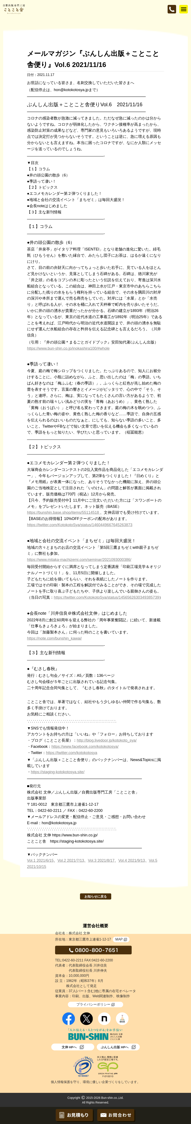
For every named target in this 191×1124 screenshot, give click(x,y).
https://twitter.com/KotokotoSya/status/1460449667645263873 (79, 525)
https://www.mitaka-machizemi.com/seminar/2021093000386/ (79, 560)
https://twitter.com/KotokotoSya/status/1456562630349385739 (106, 597)
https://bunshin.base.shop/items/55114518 (63, 512)
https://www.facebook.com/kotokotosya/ (84, 746)
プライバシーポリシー (95, 1004)
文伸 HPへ (73, 1047)
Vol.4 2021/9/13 (131, 860)
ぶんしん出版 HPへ (118, 1047)
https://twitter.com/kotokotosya (71, 753)
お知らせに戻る (95, 896)
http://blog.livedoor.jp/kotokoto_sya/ (107, 740)
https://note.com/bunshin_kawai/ (54, 638)
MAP (121, 939)
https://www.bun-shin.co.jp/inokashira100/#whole (68, 348)
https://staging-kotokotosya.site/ (57, 772)
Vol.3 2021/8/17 (101, 860)
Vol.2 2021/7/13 (70, 860)
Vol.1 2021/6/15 (40, 860)
